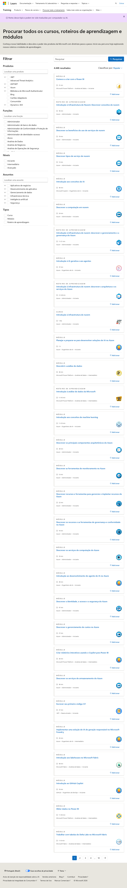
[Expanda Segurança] (5, 203)
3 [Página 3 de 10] (85, 858)
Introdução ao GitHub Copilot (69, 783)
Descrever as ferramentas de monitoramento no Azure (80, 468)
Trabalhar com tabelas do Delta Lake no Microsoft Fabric (81, 834)
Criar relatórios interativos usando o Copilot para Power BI (82, 652)
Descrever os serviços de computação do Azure (77, 550)
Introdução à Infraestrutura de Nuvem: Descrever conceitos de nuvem (87, 105)
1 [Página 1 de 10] (74, 858)
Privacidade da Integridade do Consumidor (19, 880)
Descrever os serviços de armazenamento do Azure (79, 678)
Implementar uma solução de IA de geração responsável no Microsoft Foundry (87, 730)
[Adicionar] (115, 94)
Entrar (121, 3)
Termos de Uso (46, 880)
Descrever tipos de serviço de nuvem (73, 156)
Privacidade (82, 877)
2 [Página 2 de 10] (79, 858)
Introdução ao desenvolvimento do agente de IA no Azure (82, 576)
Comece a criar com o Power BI (70, 79)
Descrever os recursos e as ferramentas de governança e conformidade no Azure (88, 523)
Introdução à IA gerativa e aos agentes (73, 261)
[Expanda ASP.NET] (5, 84)
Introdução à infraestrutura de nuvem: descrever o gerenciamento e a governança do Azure (87, 234)
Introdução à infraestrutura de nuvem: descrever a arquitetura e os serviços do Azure (86, 287)
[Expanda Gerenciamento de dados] (5, 192)
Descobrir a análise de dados (69, 366)
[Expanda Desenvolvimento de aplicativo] (5, 189)
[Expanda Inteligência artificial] (5, 199)
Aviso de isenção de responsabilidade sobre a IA (21, 877)
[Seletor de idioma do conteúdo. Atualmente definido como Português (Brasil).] (12, 871)
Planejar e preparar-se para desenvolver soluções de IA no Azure (85, 340)
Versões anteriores (49, 877)
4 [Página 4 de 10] (90, 858)
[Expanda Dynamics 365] (5, 105)
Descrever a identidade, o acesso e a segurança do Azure (81, 601)
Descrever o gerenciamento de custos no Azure (77, 627)
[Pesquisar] (80, 59)
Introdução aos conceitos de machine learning (77, 417)
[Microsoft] (4, 3)
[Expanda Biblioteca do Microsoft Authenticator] (5, 91)
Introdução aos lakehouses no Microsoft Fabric (77, 757)
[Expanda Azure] (5, 87)
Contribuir (71, 877)
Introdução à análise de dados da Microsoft (75, 391)
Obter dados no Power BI (67, 809)
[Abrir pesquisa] (115, 3)
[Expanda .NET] (5, 77)
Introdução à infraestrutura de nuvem (73, 314)
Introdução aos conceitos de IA (70, 181)
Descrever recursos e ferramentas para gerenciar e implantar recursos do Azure (89, 495)
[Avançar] (105, 858)
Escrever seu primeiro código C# (71, 704)
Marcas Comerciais (62, 880)
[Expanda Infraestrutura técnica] (5, 196)
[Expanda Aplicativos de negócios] (5, 185)
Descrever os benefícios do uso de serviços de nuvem (80, 130)
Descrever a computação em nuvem (72, 207)
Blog (61, 877)
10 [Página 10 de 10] (99, 858)
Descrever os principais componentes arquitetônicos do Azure (84, 443)
